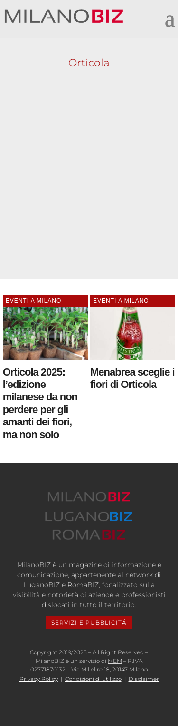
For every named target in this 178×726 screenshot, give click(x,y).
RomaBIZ (83, 584)
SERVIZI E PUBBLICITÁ (89, 622)
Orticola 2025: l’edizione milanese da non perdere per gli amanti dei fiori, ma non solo (40, 403)
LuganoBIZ (41, 584)
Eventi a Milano (34, 300)
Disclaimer (144, 678)
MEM (115, 660)
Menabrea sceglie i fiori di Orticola (132, 378)
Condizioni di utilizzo (93, 678)
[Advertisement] (89, 171)
